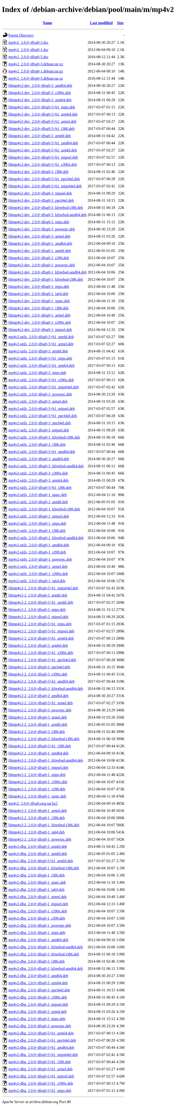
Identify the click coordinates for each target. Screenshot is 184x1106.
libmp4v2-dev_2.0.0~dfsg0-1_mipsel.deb (40, 330)
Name (47, 23)
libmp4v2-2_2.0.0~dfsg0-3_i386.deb (36, 732)
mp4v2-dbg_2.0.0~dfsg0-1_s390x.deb (37, 911)
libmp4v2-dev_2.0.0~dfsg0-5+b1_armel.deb (42, 121)
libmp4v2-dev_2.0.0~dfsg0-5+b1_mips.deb (41, 107)
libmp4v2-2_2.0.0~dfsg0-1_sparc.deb (37, 796)
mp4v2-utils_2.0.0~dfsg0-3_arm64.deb (38, 480)
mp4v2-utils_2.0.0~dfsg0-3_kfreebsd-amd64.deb (46, 466)
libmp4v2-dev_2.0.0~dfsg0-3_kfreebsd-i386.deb (45, 208)
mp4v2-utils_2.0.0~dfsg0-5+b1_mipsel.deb (41, 409)
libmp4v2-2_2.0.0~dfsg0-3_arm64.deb (38, 645)
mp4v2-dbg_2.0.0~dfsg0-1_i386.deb (36, 875)
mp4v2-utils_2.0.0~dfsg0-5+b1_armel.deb (40, 344)
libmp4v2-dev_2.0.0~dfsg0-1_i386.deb (38, 308)
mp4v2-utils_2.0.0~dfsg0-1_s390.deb (37, 552)
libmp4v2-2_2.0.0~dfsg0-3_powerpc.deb (39, 710)
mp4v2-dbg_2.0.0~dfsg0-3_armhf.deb (37, 846)
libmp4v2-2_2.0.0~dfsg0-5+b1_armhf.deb (40, 602)
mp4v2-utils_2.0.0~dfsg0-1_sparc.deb (37, 495)
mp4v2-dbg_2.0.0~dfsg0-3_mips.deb (36, 1019)
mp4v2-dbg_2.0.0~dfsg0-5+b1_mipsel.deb (41, 1076)
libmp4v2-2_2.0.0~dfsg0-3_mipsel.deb (38, 617)
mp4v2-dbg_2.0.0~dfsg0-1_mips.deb (36, 933)
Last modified (101, 23)
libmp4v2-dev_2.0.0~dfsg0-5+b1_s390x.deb (42, 164)
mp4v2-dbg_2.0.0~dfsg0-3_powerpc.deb (39, 1026)
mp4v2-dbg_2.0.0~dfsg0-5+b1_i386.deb (39, 1062)
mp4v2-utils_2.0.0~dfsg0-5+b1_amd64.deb (41, 452)
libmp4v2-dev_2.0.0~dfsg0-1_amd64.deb (40, 243)
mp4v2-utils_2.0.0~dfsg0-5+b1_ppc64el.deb (42, 416)
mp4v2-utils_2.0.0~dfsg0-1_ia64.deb (36, 581)
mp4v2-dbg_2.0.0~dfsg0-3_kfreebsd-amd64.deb (45, 968)
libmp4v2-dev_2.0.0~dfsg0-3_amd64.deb (40, 86)
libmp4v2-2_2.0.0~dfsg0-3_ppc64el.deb (39, 667)
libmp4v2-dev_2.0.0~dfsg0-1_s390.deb (38, 258)
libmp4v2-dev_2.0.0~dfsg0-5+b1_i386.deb (41, 129)
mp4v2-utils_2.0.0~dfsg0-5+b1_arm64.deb (41, 365)
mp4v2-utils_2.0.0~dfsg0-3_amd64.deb (38, 459)
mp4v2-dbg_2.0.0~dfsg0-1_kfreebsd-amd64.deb (45, 947)
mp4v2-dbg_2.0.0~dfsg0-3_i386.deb (36, 961)
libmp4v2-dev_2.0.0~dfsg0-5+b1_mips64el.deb (45, 186)
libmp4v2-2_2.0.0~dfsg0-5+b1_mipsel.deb (41, 631)
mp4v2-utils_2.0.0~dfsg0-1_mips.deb (37, 523)
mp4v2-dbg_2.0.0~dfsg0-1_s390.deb (36, 918)
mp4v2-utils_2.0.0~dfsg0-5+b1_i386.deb (39, 488)
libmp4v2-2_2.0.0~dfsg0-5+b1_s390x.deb (40, 653)
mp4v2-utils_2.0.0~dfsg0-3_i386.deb (36, 444)
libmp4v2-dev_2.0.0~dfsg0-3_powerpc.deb (41, 229)
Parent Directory (21, 35)
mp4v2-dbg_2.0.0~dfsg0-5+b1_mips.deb (39, 1091)
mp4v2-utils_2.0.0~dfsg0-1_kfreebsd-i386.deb (44, 509)
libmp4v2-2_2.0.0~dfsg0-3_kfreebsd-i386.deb (43, 739)
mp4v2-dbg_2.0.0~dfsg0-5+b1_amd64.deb (41, 1047)
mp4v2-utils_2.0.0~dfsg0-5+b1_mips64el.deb (43, 387)
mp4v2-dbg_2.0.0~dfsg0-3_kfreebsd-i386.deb (43, 954)
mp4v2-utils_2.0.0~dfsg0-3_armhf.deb (38, 351)
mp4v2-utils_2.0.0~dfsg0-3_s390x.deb (38, 473)
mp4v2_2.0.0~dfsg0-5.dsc (28, 57)
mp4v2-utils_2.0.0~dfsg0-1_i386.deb (36, 531)
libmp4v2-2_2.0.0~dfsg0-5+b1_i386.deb (39, 746)
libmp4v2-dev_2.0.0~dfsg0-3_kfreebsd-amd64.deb (47, 215)
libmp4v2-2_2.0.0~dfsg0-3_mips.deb (36, 610)
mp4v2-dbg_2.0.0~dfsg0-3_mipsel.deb (38, 1004)
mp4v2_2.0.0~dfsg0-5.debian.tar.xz (35, 78)
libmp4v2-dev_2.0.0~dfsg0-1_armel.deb (39, 315)
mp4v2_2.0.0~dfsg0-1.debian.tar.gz (35, 71)
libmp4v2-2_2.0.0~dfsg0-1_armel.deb (37, 811)
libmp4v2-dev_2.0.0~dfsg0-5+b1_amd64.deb (43, 143)
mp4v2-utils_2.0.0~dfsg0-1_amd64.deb (38, 545)
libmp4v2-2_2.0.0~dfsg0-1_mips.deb (36, 775)
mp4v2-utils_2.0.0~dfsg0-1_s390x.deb (38, 574)
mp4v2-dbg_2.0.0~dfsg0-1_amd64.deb (38, 940)
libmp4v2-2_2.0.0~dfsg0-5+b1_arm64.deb (41, 638)
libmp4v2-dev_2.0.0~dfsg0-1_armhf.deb (39, 251)
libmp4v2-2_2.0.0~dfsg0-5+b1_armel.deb (40, 703)
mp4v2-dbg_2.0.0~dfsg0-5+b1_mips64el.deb (43, 1055)
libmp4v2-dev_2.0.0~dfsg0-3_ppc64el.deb (41, 200)
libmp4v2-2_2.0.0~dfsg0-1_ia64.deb (36, 832)
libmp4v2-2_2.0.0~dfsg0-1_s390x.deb (37, 782)
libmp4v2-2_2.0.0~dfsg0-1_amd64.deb (38, 753)
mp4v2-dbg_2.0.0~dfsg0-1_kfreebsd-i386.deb (43, 868)
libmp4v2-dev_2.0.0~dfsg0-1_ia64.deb (38, 294)
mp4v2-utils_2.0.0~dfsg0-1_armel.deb (37, 566)
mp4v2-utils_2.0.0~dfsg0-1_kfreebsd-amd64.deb (46, 538)
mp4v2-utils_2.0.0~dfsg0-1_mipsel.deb (38, 516)
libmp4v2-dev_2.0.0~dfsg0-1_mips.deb (38, 287)
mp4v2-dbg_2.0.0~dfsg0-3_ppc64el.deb (39, 990)
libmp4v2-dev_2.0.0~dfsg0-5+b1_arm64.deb (42, 114)
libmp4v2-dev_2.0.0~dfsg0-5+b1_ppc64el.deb (44, 179)
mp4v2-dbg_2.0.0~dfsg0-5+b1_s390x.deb (40, 1083)
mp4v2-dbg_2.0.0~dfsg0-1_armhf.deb (37, 854)
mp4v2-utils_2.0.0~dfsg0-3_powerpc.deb (40, 394)
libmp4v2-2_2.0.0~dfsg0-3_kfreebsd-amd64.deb (45, 689)
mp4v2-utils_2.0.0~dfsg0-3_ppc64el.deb (39, 423)
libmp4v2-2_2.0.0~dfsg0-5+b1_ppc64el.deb (42, 660)
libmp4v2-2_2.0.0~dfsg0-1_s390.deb (36, 789)
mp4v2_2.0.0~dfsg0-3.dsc (28, 42)
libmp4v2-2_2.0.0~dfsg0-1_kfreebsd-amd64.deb (45, 760)
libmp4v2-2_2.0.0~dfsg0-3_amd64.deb (38, 696)
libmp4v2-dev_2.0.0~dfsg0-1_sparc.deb (39, 301)
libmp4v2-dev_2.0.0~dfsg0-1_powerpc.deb (41, 265)
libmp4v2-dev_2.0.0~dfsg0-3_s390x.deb (39, 93)
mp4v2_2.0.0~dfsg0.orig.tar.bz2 (33, 803)
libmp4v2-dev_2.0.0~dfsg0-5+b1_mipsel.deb (43, 157)
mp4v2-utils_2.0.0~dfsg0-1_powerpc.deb (40, 559)
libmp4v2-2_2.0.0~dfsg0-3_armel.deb (37, 717)
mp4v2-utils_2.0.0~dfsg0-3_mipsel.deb (38, 430)
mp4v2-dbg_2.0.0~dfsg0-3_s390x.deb (37, 997)
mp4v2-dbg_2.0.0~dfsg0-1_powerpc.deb (39, 925)
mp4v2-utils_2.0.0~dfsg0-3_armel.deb (37, 401)
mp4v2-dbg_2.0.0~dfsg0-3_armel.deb (37, 1012)
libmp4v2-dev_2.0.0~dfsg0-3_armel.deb (39, 236)
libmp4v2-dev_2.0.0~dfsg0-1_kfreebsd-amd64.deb (47, 272)
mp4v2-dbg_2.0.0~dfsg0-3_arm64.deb (38, 983)
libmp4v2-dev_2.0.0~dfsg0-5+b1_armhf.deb (42, 150)
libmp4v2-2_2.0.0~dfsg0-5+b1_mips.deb (39, 624)
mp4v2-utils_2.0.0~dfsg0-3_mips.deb (37, 373)
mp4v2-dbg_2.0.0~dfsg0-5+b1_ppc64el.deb (42, 1040)
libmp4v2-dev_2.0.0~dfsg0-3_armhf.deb (39, 136)
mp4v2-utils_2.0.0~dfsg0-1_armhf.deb (38, 502)
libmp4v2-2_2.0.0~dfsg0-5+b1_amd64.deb (41, 681)
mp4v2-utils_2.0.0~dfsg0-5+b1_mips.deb (40, 358)
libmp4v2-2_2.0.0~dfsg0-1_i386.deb (36, 818)
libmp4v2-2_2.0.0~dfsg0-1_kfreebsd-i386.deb (43, 825)
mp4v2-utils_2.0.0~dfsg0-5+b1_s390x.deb (41, 380)
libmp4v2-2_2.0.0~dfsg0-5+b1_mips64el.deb (43, 588)
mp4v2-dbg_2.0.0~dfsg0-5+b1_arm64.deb (41, 1033)
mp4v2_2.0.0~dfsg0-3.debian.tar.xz (35, 64)
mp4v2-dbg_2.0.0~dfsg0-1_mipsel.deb (38, 904)
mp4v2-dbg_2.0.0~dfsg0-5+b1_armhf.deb (40, 861)
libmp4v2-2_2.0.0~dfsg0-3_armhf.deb (37, 595)
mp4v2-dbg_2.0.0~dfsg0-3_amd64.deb (38, 976)
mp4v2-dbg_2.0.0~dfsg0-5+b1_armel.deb (40, 1069)
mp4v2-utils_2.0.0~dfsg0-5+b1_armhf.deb (41, 337)
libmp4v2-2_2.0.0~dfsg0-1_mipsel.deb (38, 767)
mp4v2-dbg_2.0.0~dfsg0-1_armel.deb (37, 897)
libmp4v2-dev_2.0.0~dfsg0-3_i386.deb (38, 172)
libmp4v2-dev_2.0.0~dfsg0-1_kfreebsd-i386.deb (45, 279)
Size (120, 23)
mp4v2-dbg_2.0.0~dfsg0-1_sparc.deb (37, 882)
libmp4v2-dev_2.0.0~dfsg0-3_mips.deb (38, 222)
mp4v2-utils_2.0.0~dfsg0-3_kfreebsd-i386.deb (44, 437)
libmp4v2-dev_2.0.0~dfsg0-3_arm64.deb (39, 100)
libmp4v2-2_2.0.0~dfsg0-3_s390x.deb (37, 674)
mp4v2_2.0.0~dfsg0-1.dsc (28, 50)
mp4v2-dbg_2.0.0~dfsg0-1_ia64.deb (36, 890)
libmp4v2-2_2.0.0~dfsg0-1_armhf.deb (37, 724)
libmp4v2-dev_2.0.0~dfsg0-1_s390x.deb (39, 322)
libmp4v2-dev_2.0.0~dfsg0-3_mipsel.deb (40, 193)
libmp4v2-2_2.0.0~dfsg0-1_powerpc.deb (39, 839)
